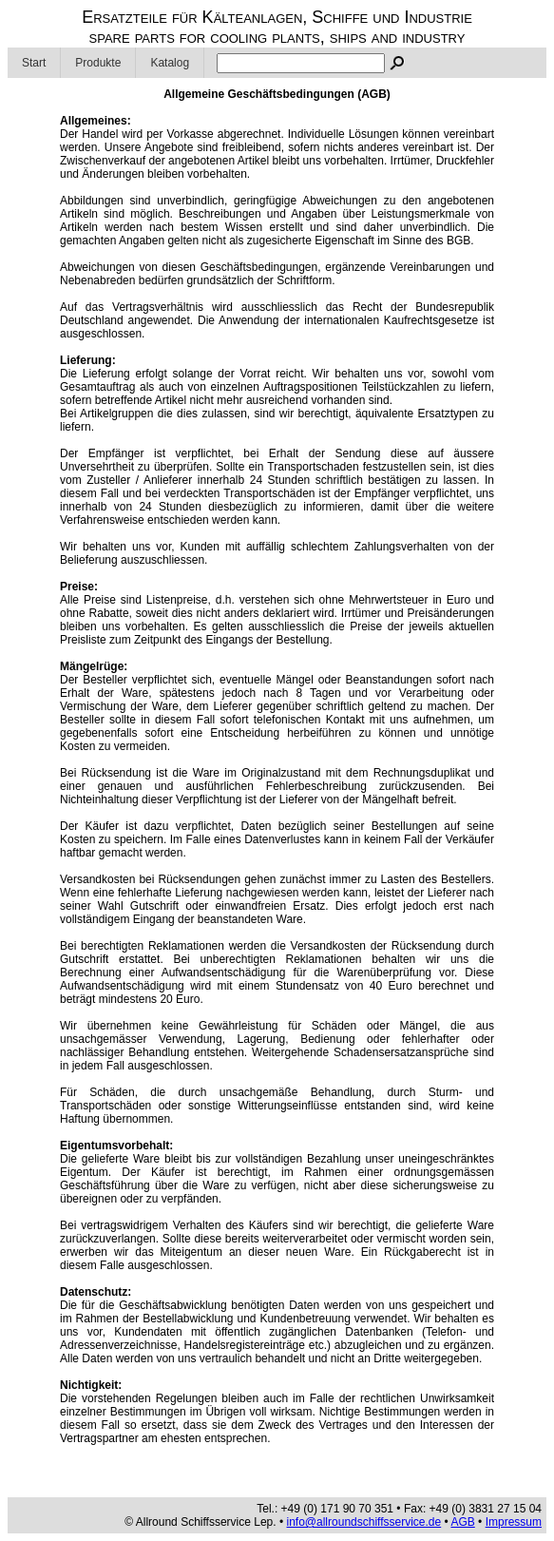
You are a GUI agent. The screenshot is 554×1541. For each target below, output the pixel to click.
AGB (462, 1522)
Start (34, 62)
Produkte (98, 62)
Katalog (169, 62)
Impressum (514, 1522)
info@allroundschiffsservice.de (364, 1522)
